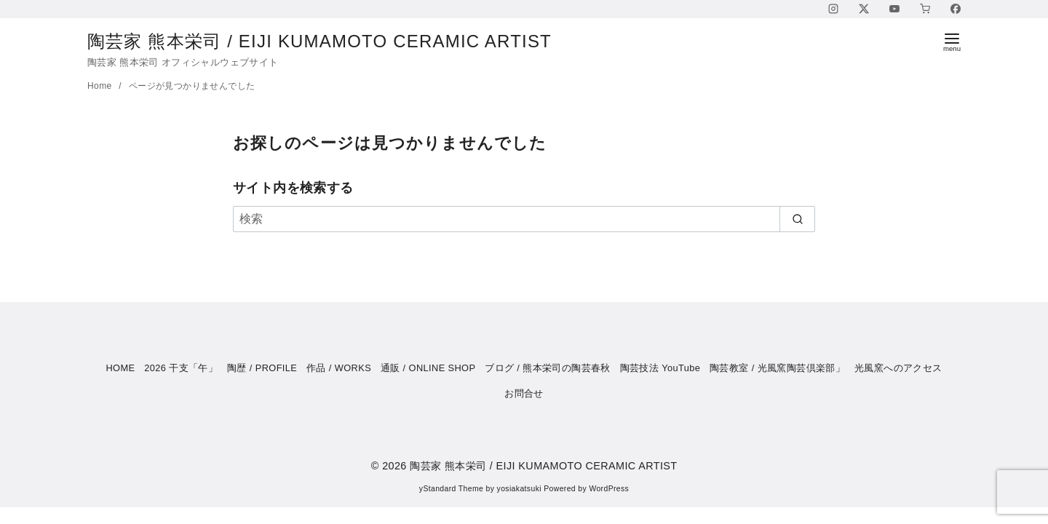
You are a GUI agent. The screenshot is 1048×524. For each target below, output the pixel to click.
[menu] (952, 41)
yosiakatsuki (519, 489)
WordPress (609, 489)
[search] (797, 219)
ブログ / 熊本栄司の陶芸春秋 (548, 367)
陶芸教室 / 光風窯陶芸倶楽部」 (777, 367)
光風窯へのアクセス (898, 367)
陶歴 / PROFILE (262, 367)
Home (100, 86)
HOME (120, 367)
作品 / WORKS (338, 367)
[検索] (524, 219)
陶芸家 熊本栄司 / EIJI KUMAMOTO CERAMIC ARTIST (331, 41)
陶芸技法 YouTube (660, 367)
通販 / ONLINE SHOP (428, 367)
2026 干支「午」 (181, 367)
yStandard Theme (451, 489)
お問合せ (524, 393)
